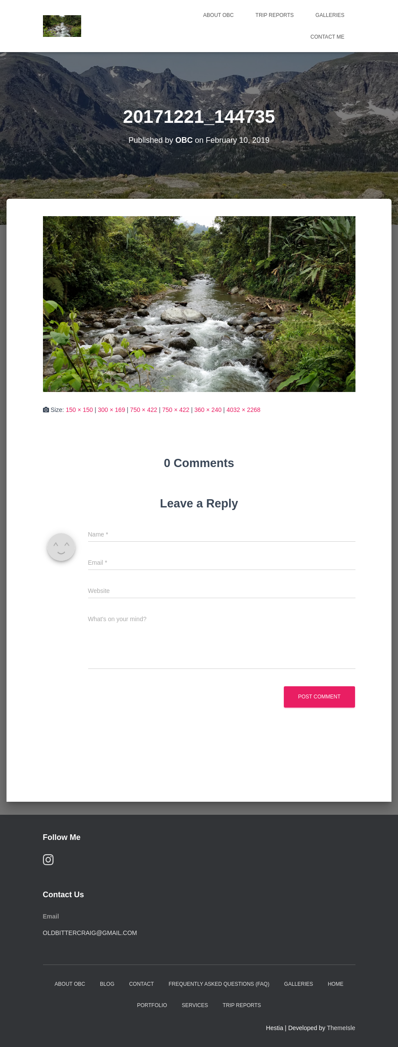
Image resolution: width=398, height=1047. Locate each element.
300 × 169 (111, 409)
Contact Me (327, 37)
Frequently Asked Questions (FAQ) (218, 984)
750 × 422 (144, 409)
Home (335, 984)
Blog (107, 984)
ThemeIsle (341, 1027)
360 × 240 (208, 409)
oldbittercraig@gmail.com (90, 932)
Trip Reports (275, 15)
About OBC (218, 15)
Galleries (330, 15)
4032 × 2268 (243, 409)
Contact (141, 984)
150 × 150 (79, 409)
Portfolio (152, 1005)
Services (195, 1005)
